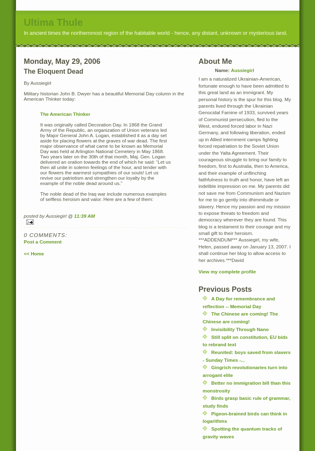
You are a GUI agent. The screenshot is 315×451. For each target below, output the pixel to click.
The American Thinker (65, 114)
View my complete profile (227, 271)
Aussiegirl (242, 70)
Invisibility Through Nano (240, 329)
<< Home (34, 253)
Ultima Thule (53, 22)
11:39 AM (84, 216)
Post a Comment (43, 241)
